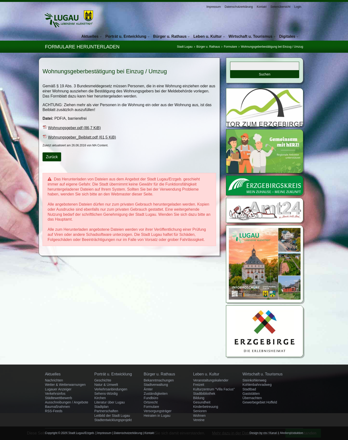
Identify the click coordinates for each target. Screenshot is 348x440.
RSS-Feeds (53, 411)
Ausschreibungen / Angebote (66, 402)
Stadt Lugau (185, 46)
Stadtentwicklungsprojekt (113, 420)
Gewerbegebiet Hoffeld (259, 402)
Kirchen (100, 398)
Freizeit (198, 385)
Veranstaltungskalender (210, 380)
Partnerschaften (106, 411)
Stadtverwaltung (156, 385)
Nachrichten (54, 380)
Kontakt (262, 6)
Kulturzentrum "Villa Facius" (214, 389)
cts (265, 433)
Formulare (230, 46)
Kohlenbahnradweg (257, 385)
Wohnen (199, 416)
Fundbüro (151, 398)
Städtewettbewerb (58, 398)
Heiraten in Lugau (157, 416)
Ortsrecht (151, 402)
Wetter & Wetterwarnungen (65, 385)
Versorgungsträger (158, 411)
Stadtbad (249, 389)
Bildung (198, 398)
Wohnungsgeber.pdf (74, 128)
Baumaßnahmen (57, 407)
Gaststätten (251, 393)
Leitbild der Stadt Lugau (112, 416)
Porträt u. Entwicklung (125, 36)
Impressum (213, 6)
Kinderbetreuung (205, 407)
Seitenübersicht (280, 6)
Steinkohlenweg (254, 380)
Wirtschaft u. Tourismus (251, 36)
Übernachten (252, 398)
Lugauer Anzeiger (58, 389)
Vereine (198, 420)
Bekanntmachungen (159, 380)
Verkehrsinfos (55, 393)
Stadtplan (101, 407)
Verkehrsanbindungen (110, 389)
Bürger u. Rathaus (170, 36)
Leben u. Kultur (207, 36)
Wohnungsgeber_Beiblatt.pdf (82, 137)
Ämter (148, 389)
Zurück (52, 157)
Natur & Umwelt (106, 385)
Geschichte (102, 380)
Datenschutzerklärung (239, 6)
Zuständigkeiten (156, 393)
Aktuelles (90, 36)
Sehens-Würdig (106, 393)
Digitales (287, 36)
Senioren (200, 411)
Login (297, 6)
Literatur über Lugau (109, 402)
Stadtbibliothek (204, 393)
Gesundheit (201, 402)
